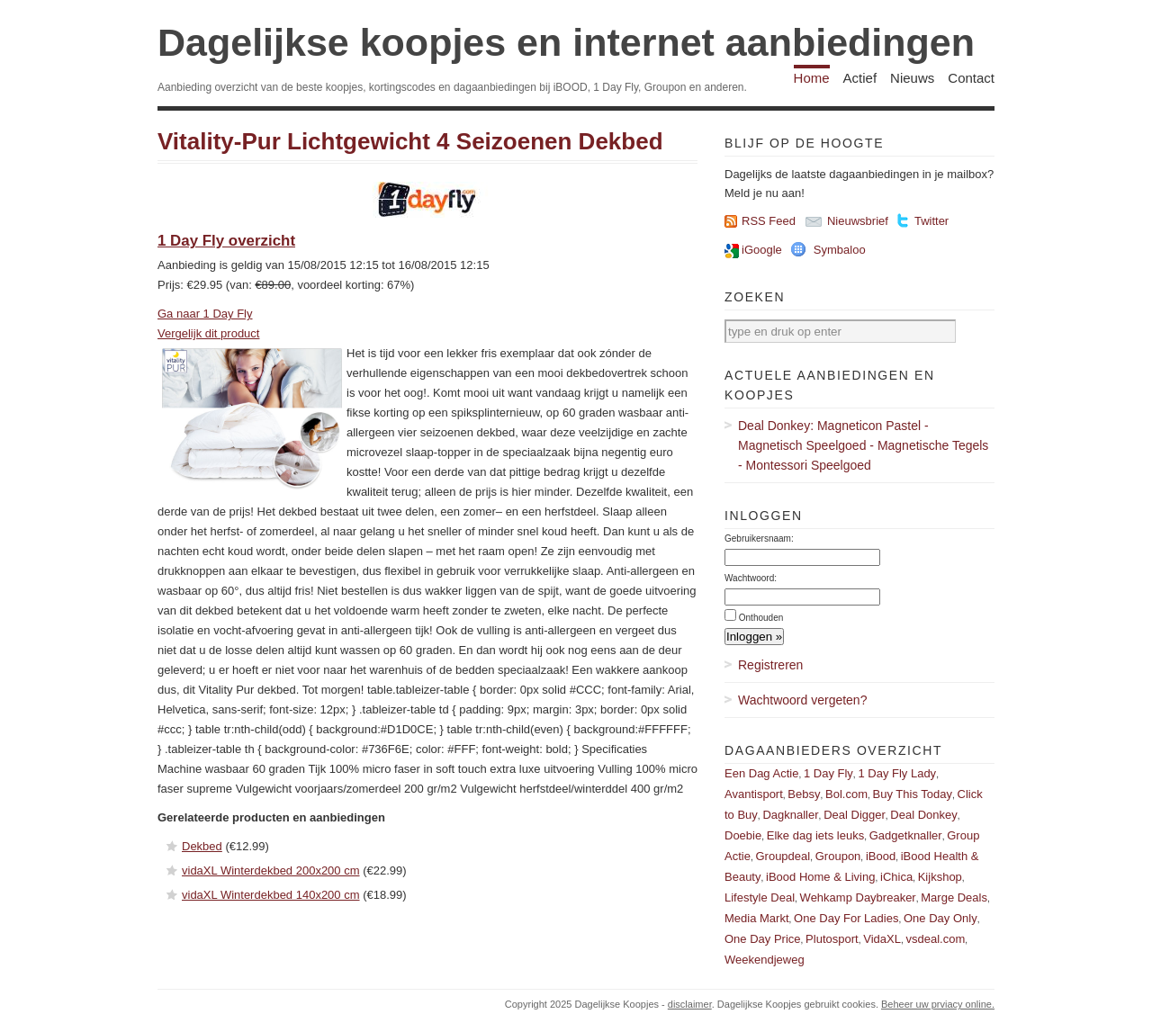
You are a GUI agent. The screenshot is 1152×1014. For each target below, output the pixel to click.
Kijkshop (940, 877)
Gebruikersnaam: (759, 538)
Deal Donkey (923, 814)
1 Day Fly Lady (897, 773)
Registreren (770, 665)
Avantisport (753, 794)
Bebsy (804, 794)
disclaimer (690, 1004)
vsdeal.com (935, 939)
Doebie (742, 835)
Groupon (838, 856)
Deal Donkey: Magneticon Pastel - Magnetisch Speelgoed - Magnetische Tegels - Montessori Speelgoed (863, 445)
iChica (896, 877)
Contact (971, 77)
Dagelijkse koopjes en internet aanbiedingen (566, 42)
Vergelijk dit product (208, 333)
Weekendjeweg (764, 959)
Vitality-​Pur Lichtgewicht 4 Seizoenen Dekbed (410, 141)
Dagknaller (790, 814)
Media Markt (756, 918)
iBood (881, 856)
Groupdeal (782, 856)
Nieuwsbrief (857, 221)
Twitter (931, 221)
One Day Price (762, 939)
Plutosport (832, 939)
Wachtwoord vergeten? (802, 700)
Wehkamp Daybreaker (858, 897)
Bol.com (846, 794)
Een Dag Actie (761, 773)
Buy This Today (912, 794)
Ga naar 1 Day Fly (205, 313)
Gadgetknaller (905, 835)
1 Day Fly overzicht (226, 240)
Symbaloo (840, 249)
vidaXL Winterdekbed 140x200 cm (271, 895)
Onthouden (761, 618)
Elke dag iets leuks (815, 835)
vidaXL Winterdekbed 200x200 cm (271, 870)
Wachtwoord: (750, 578)
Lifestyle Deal (759, 897)
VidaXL (882, 939)
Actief (860, 77)
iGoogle (762, 249)
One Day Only (940, 918)
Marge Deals (954, 897)
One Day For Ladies (846, 918)
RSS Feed (769, 221)
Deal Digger (855, 814)
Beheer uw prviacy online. (937, 1004)
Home (812, 77)
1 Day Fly (828, 773)
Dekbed (202, 846)
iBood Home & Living (820, 877)
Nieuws (912, 77)
